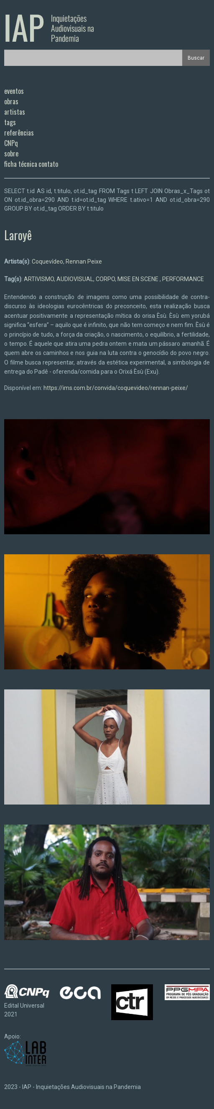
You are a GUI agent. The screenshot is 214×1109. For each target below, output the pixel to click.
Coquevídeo (47, 261)
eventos (14, 91)
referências (19, 133)
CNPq (11, 143)
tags (10, 122)
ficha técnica (20, 164)
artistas (14, 112)
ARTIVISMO (39, 279)
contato (48, 164)
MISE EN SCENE (138, 279)
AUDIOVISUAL (74, 279)
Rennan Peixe (84, 261)
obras (11, 101)
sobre (11, 153)
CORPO (105, 279)
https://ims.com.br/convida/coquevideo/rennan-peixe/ (115, 388)
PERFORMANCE (183, 279)
